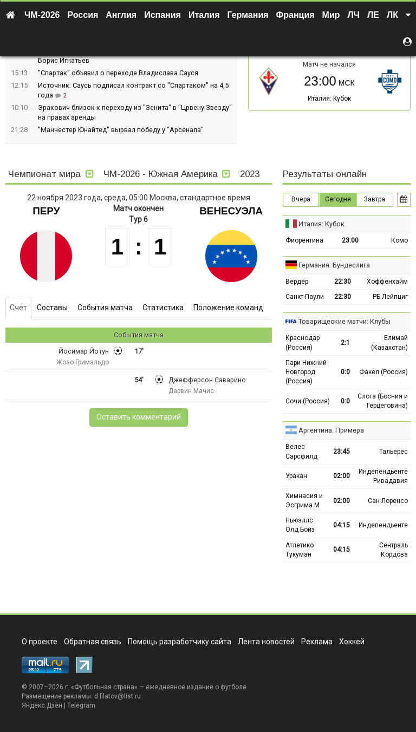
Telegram (81, 705)
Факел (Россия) (383, 372)
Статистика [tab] (163, 307)
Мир (331, 14)
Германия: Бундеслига (334, 265)
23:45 (341, 451)
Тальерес (393, 451)
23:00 (350, 240)
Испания (162, 14)
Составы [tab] (52, 307)
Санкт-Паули (304, 296)
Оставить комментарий (138, 417)
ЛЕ (373, 14)
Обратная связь (92, 641)
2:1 (345, 343)
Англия (121, 14)
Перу (46, 211)
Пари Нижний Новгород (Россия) (306, 372)
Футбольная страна (104, 687)
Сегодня (338, 199)
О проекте (39, 641)
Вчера (300, 199)
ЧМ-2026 (42, 14)
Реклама (317, 641)
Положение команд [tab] (228, 307)
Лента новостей (266, 641)
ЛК (392, 14)
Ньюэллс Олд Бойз (300, 525)
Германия (248, 14)
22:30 (342, 281)
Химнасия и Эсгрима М (304, 500)
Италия (204, 14)
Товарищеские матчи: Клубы (344, 321)
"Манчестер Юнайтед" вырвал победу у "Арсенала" (121, 130)
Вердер (296, 281)
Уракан (296, 476)
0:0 (345, 372)
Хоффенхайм (387, 281)
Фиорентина (304, 240)
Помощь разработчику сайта (179, 641)
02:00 (341, 476)
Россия (83, 14)
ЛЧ (354, 14)
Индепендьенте (383, 525)
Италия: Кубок (329, 98)
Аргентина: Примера (331, 430)
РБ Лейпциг (390, 296)
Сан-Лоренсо (388, 501)
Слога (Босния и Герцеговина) (383, 401)
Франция (295, 14)
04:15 (341, 525)
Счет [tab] (18, 307)
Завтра (374, 199)
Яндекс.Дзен (42, 705)
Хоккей (352, 641)
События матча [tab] (105, 307)
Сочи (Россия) (307, 401)
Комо (399, 240)
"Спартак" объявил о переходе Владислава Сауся (118, 73)
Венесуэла (231, 211)
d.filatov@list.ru (117, 696)
